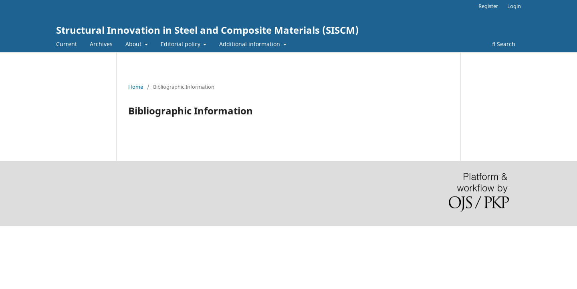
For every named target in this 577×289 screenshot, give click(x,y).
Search (503, 44)
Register (488, 6)
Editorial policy (181, 44)
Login (514, 6)
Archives (101, 44)
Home (135, 86)
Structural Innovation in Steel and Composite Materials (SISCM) (207, 30)
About (134, 44)
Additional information (250, 44)
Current (66, 44)
